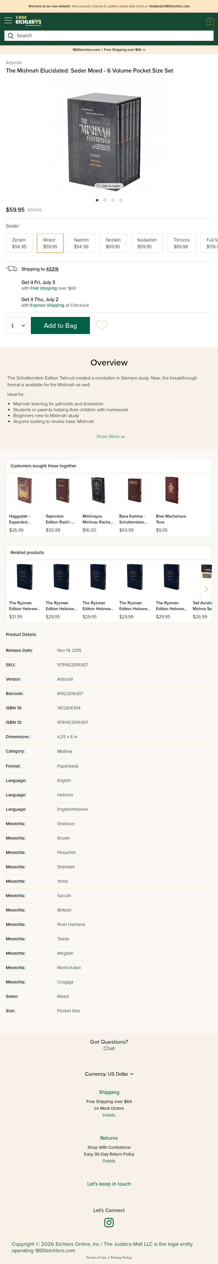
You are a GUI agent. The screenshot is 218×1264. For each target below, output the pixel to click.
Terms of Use (96, 1257)
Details (109, 1115)
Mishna (64, 751)
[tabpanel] (109, 137)
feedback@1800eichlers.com (169, 6)
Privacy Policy (121, 1257)
